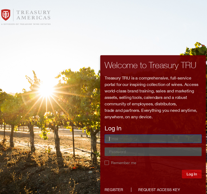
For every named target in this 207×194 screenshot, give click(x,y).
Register (114, 190)
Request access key (159, 190)
